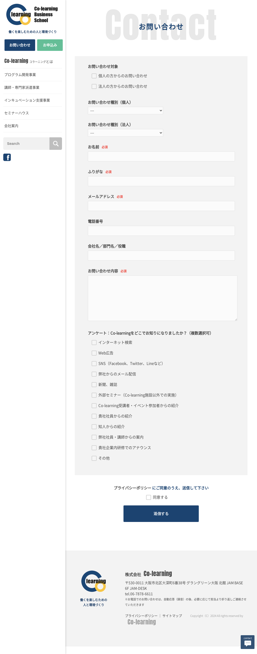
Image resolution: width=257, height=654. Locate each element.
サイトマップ (172, 623)
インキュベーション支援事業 (27, 100)
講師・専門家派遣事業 (21, 87)
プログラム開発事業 (20, 74)
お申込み (50, 45)
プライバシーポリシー (132, 495)
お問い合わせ (19, 45)
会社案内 (11, 126)
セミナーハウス (16, 113)
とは (28, 61)
